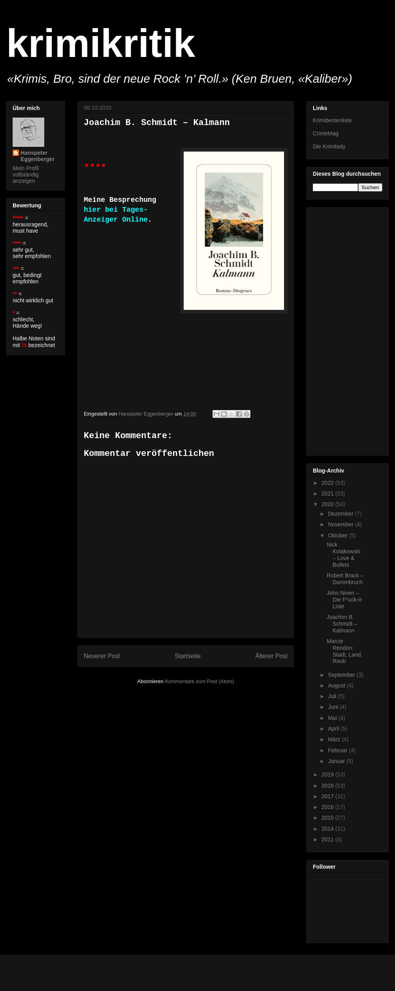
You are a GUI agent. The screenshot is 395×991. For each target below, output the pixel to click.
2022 (328, 483)
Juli (333, 696)
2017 (328, 796)
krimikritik (100, 43)
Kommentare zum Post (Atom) (199, 681)
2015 (328, 817)
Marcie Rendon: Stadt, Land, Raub (345, 651)
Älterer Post (272, 656)
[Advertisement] (344, 329)
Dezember (341, 514)
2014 (328, 829)
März (335, 739)
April (334, 728)
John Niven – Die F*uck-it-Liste (345, 599)
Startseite (188, 656)
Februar (338, 750)
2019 (328, 774)
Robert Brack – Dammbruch (345, 578)
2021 (328, 493)
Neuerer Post (102, 656)
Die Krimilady (329, 146)
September (342, 675)
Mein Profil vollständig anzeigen (26, 174)
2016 (328, 807)
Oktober (338, 535)
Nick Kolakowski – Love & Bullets (343, 554)
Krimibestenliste (332, 120)
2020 (328, 504)
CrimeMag (326, 133)
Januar (337, 761)
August (337, 685)
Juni (334, 707)
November (341, 524)
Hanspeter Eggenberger (38, 156)
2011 (328, 839)
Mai (333, 718)
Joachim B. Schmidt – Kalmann (342, 624)
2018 (328, 785)
